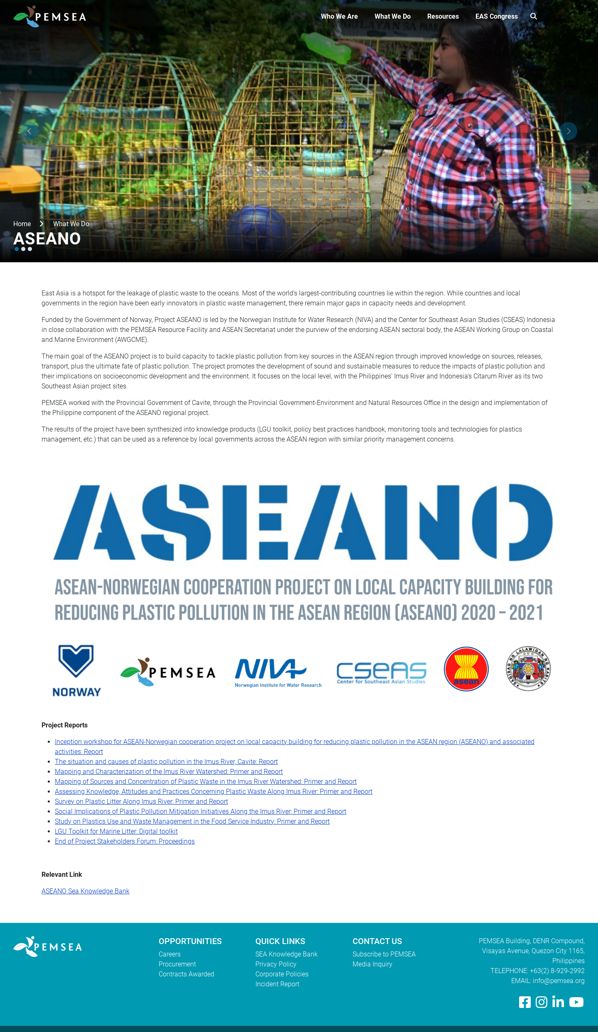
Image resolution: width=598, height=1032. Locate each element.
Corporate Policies (282, 974)
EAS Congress (496, 16)
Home (22, 224)
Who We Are (339, 16)
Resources (443, 16)
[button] (17, 249)
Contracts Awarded (186, 974)
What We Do (393, 16)
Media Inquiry (372, 964)
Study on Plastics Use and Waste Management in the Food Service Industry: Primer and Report (192, 821)
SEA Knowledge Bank (286, 954)
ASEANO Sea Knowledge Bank (86, 891)
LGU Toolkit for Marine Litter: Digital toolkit (116, 831)
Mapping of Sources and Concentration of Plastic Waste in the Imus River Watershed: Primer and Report (206, 782)
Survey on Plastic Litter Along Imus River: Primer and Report (141, 801)
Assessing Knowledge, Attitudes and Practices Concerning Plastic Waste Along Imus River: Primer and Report (214, 791)
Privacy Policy (276, 964)
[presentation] (30, 131)
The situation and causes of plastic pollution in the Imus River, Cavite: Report (166, 762)
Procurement (177, 964)
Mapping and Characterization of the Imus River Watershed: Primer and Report (169, 772)
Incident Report (277, 984)
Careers (170, 954)
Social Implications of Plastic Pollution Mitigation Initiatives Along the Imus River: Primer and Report (200, 811)
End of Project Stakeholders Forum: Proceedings (125, 841)
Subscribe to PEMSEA (384, 954)
